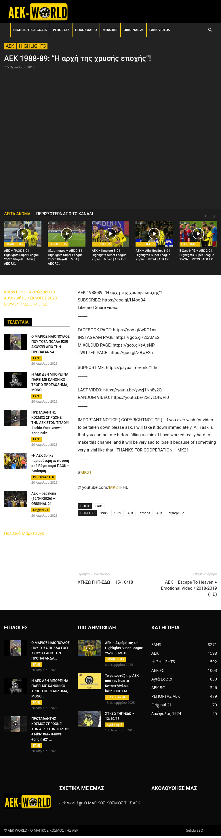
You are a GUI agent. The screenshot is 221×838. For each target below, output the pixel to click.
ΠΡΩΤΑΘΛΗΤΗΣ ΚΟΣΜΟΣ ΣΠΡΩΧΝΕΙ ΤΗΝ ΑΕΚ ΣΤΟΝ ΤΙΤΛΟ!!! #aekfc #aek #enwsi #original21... (49, 424)
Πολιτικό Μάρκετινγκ (24, 537)
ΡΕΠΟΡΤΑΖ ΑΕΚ (43, 480)
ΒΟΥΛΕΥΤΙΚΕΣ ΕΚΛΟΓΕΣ (25, 304)
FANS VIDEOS (159, 30)
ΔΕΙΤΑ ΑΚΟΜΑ (17, 214)
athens (145, 513)
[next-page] (214, 216)
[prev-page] (205, 216)
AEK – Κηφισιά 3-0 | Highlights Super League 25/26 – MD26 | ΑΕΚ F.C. (109, 255)
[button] (210, 30)
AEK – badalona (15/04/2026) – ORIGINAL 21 (43, 502)
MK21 (86, 472)
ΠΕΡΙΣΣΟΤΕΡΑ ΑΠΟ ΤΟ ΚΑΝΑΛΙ (64, 214)
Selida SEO (194, 832)
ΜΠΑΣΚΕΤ (110, 30)
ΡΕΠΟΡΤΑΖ (61, 30)
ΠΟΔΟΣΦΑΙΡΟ (86, 30)
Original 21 (133, 30)
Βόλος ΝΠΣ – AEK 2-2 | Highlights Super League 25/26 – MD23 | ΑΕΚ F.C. (197, 255)
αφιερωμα (176, 513)
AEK (10, 46)
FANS (36, 358)
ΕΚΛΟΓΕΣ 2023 (43, 298)
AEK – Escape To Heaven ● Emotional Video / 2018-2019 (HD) (189, 588)
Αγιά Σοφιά (114, 726)
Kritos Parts (15, 292)
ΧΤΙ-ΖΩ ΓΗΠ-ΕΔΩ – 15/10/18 (105, 582)
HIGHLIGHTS (32, 46)
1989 (117, 513)
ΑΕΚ (159, 513)
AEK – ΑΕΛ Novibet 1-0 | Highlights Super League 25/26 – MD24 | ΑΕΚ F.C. (153, 255)
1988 (104, 513)
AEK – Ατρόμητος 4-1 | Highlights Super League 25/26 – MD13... (124, 648)
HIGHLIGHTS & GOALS (30, 30)
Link (99, 506)
